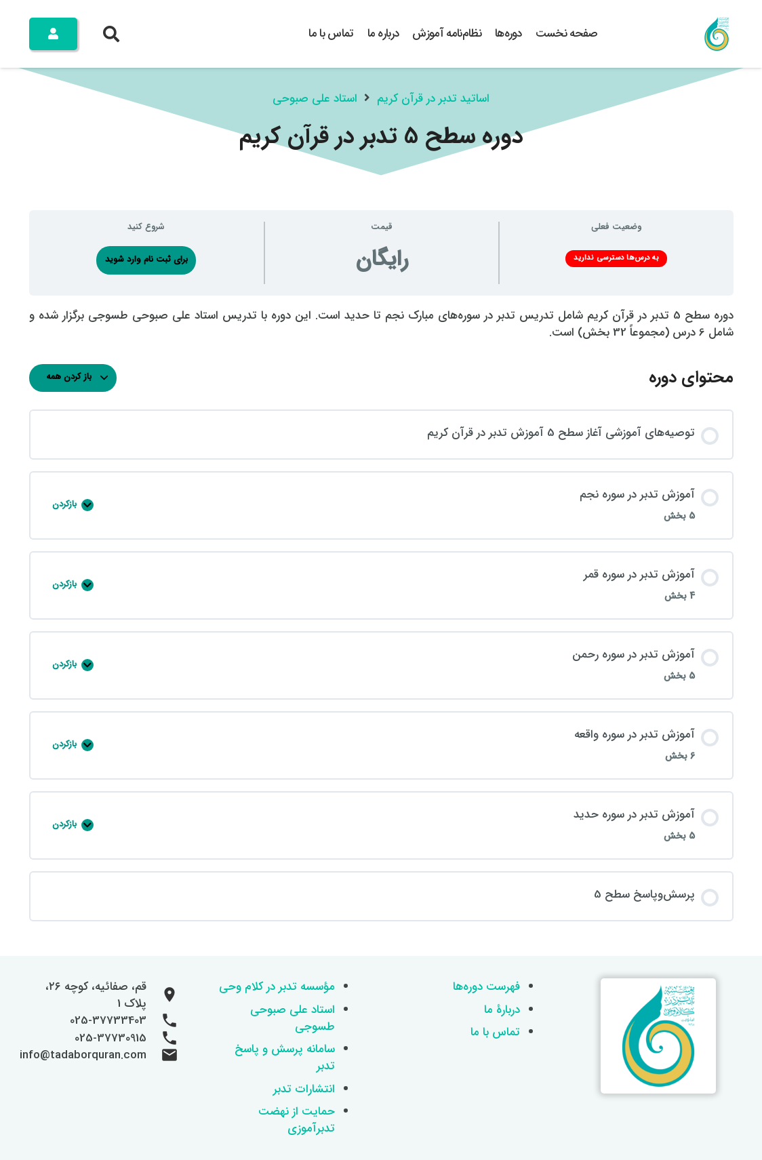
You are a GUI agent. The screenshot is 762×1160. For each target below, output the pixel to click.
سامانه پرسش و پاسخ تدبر (285, 1057)
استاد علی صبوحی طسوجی (292, 1018)
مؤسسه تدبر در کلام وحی (277, 987)
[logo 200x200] (717, 34)
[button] (111, 34)
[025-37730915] (162, 1038)
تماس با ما (495, 1032)
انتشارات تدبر (304, 1089)
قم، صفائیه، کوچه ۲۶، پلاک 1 (95, 995)
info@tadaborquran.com (83, 1055)
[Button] (53, 34)
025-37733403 (108, 1021)
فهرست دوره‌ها (486, 987)
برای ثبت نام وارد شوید (146, 259)
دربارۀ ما (502, 1010)
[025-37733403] (162, 1021)
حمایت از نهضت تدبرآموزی (296, 1120)
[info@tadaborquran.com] (162, 1055)
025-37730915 (110, 1038)
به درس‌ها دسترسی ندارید (616, 258)
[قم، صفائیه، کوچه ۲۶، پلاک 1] (162, 995)
